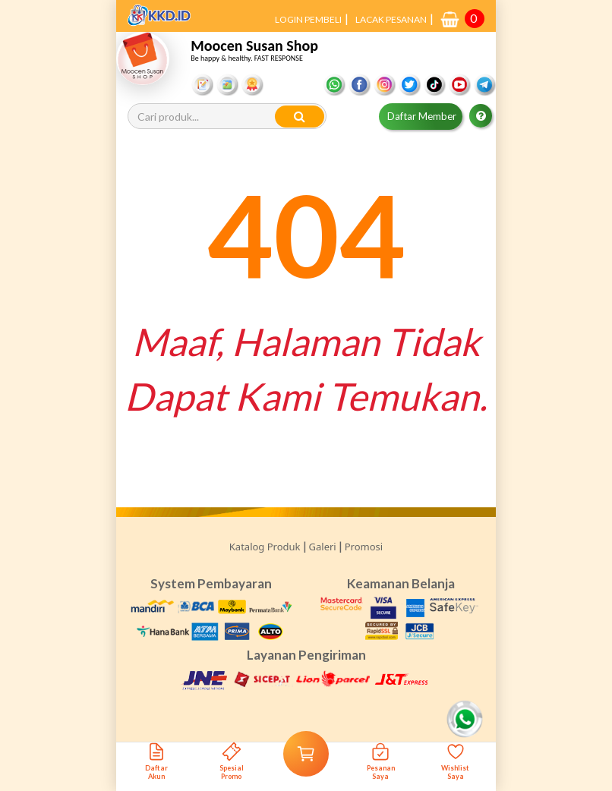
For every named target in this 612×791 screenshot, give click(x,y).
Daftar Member (421, 116)
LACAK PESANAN (391, 19)
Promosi (364, 546)
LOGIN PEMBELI (308, 19)
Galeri (322, 546)
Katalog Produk (265, 546)
